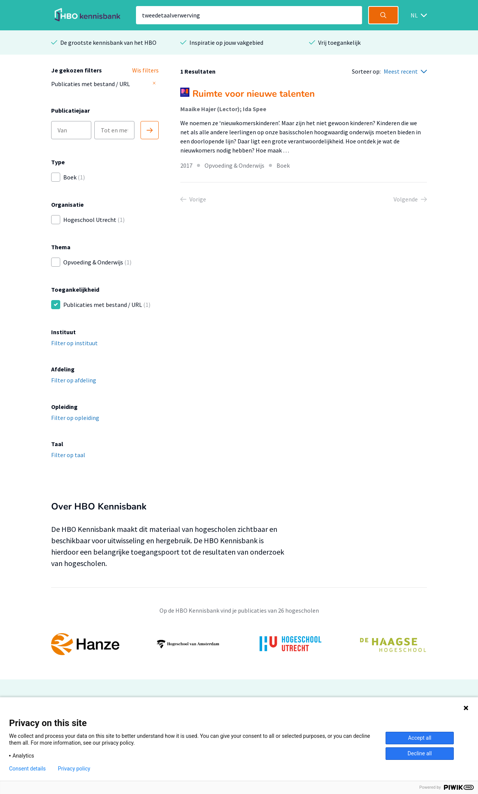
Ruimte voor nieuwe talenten (253, 94)
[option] (239, 644)
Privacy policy (74, 769)
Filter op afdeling (73, 380)
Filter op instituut (74, 343)
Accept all (419, 738)
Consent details (27, 769)
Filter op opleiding (75, 417)
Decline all (420, 753)
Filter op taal (68, 454)
